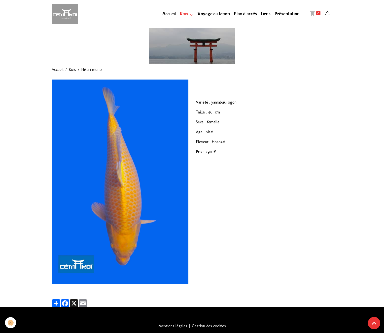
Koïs (184, 14)
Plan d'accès (245, 14)
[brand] (66, 14)
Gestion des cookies (209, 326)
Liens (266, 14)
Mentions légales (172, 326)
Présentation (287, 14)
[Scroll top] (374, 323)
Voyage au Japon (214, 14)
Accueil (169, 14)
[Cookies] (10, 322)
